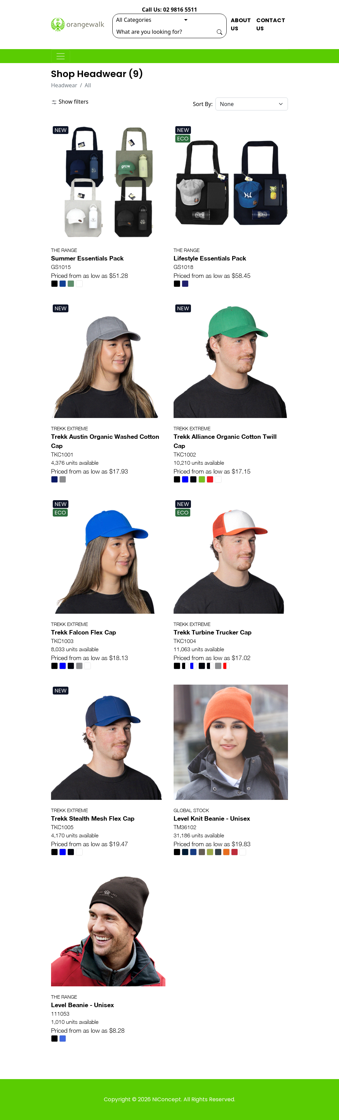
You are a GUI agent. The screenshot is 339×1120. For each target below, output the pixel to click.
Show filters (69, 101)
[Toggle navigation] (60, 56)
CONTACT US (270, 24)
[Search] (162, 32)
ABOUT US (241, 24)
